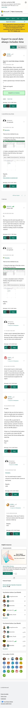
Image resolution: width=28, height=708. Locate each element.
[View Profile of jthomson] (9, 206)
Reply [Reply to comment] (13, 186)
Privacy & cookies (4, 694)
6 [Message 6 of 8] (8, 383)
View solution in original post (10, 178)
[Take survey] (8, 573)
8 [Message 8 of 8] (7, 234)
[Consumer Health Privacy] (14, 703)
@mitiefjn (7, 130)
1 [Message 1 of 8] (7, 102)
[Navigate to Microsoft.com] (5, 11)
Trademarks (3, 698)
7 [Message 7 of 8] (8, 344)
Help (18, 18)
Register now (17, 31)
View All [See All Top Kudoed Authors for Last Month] (5, 649)
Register (7, 18)
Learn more (4, 7)
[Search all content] (16, 21)
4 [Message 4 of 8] (9, 490)
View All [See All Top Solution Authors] (5, 618)
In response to (13, 325)
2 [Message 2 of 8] (7, 182)
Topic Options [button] (21, 47)
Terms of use (3, 696)
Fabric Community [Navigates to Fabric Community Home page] (16, 11)
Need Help (9, 98)
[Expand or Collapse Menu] (2, 15)
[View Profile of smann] (9, 357)
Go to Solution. (16, 93)
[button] (13, 47)
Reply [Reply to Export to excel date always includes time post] (13, 106)
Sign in (13, 18)
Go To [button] (23, 18)
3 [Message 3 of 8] (8, 447)
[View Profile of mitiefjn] (8, 54)
